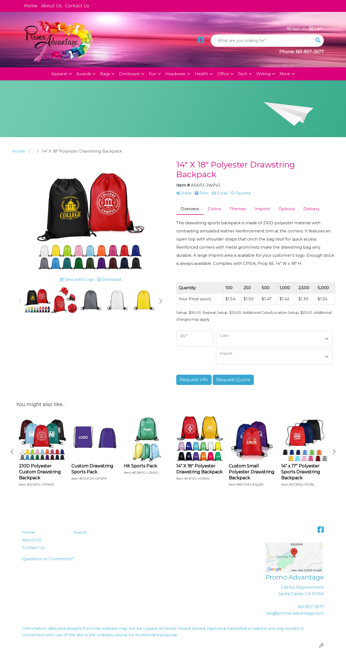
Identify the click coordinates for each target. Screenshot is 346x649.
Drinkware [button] (129, 73)
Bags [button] (105, 73)
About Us (51, 5)
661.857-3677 (311, 606)
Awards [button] (83, 73)
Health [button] (201, 73)
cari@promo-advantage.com (295, 613)
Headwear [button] (175, 73)
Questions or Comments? (48, 558)
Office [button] (223, 73)
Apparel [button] (59, 73)
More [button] (285, 73)
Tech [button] (242, 73)
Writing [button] (263, 73)
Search (80, 532)
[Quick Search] (261, 40)
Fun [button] (152, 73)
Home (30, 5)
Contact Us (77, 5)
